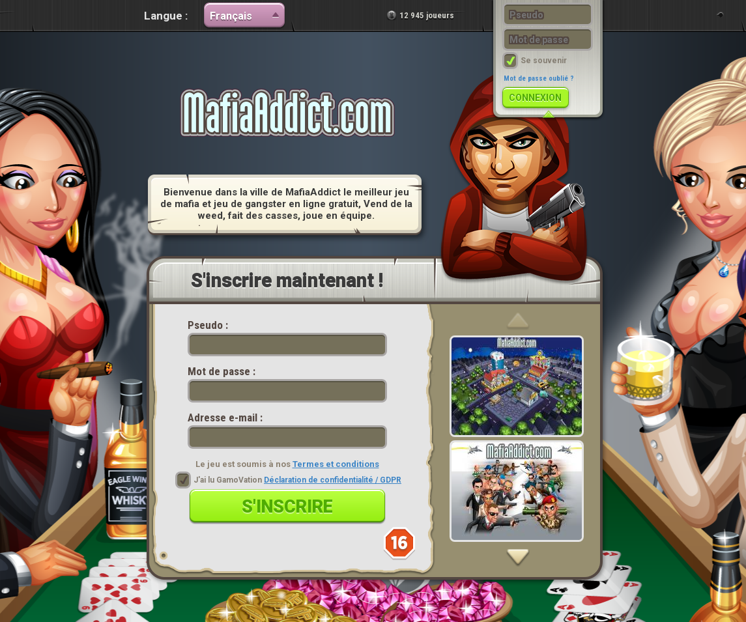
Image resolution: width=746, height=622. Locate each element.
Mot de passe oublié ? (539, 78)
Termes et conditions (336, 464)
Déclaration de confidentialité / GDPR (332, 480)
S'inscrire (287, 506)
